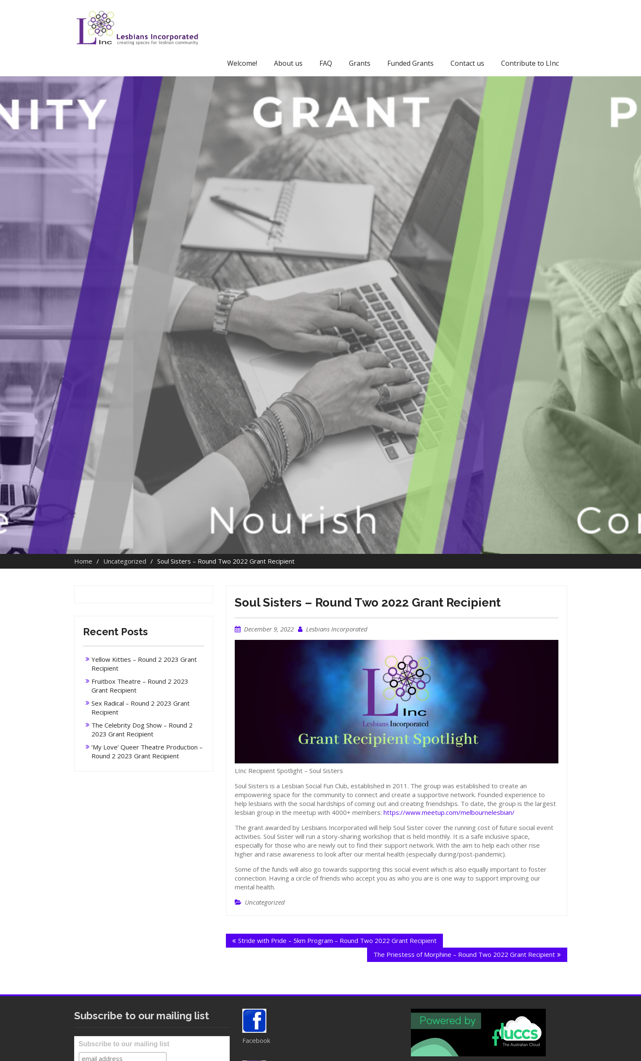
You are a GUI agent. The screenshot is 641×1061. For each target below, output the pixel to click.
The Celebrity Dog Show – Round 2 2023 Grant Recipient (142, 729)
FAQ (325, 63)
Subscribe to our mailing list (124, 1044)
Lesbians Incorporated (336, 629)
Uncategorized (265, 902)
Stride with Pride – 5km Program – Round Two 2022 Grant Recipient (337, 940)
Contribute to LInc (530, 63)
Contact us (467, 63)
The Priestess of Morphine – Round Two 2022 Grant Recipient (464, 954)
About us (288, 63)
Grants (359, 63)
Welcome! (242, 63)
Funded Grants (410, 63)
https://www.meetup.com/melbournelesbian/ (449, 812)
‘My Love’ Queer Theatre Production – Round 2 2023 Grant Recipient (147, 751)
